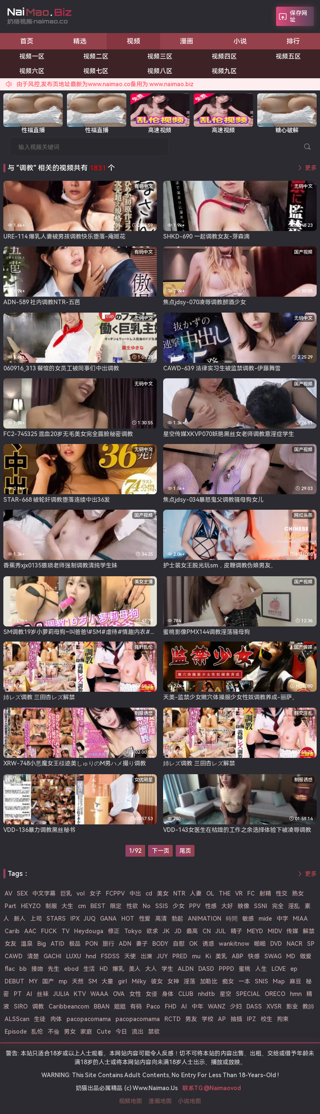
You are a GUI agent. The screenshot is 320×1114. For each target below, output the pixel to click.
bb (23, 968)
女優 (151, 994)
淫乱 (294, 906)
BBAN (102, 1006)
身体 (168, 994)
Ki (208, 956)
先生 (53, 968)
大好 (227, 906)
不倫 (53, 1031)
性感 (211, 906)
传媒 (292, 931)
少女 (178, 906)
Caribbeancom (69, 1006)
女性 (135, 994)
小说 (240, 41)
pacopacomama (89, 1019)
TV (65, 931)
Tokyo (133, 931)
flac (10, 968)
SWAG (273, 956)
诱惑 (208, 943)
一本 (244, 981)
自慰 (178, 943)
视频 (133, 41)
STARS (56, 918)
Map (279, 981)
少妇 (236, 1006)
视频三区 (159, 56)
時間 (232, 918)
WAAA (99, 994)
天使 (130, 956)
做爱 (306, 956)
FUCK (49, 931)
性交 (281, 893)
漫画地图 (160, 1101)
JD (178, 931)
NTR (179, 893)
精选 (80, 41)
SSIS (161, 906)
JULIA (61, 994)
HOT (127, 918)
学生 (167, 968)
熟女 (298, 893)
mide (265, 918)
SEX (22, 893)
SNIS (261, 981)
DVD (276, 943)
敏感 (248, 918)
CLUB (185, 994)
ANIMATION (204, 918)
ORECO (275, 994)
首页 (26, 41)
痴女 (228, 981)
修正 (114, 931)
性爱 (145, 918)
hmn (296, 994)
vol (81, 893)
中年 (197, 1006)
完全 (278, 906)
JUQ (89, 918)
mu (196, 956)
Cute (104, 1031)
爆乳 (118, 968)
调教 (38, 1006)
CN (206, 931)
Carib (12, 931)
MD (290, 956)
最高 (192, 931)
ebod (71, 968)
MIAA (300, 918)
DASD (206, 968)
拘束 (283, 1019)
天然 (78, 981)
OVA (119, 994)
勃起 (177, 918)
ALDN (186, 968)
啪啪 (260, 943)
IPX (74, 918)
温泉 (27, 943)
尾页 (185, 850)
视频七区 (95, 71)
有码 (136, 1006)
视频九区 (224, 71)
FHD (171, 1006)
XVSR (274, 1006)
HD (104, 968)
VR (239, 893)
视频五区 (288, 56)
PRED (179, 956)
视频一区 (31, 56)
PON (91, 943)
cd (149, 893)
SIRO (21, 1006)
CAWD (14, 956)
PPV (194, 906)
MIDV (275, 931)
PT (18, 994)
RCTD (172, 1019)
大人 (151, 968)
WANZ (216, 1006)
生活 (89, 968)
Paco (153, 1006)
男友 (191, 1019)
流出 (137, 1031)
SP (311, 943)
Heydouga (88, 931)
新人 (20, 918)
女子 (95, 893)
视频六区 (31, 71)
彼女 (157, 981)
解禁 (309, 931)
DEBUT (14, 981)
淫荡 (189, 981)
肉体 (56, 1019)
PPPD (226, 968)
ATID (57, 943)
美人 (135, 968)
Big (41, 943)
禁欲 (154, 1031)
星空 (225, 994)
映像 (243, 906)
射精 (265, 893)
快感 (254, 956)
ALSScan (17, 1019)
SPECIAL (248, 994)
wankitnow (234, 943)
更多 (311, 167)
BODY (160, 943)
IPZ (251, 1019)
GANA (108, 918)
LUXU (73, 956)
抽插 (236, 1019)
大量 (107, 981)
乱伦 (37, 1031)
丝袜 (43, 994)
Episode (16, 1031)
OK (193, 943)
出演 (146, 956)
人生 (261, 968)
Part (10, 906)
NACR (294, 943)
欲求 (152, 931)
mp (63, 981)
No (147, 906)
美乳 (221, 956)
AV (8, 893)
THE (224, 893)
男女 (70, 1031)
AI (184, 1006)
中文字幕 (44, 893)
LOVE (278, 968)
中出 (135, 893)
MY (33, 981)
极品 (75, 943)
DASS (254, 1006)
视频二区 (95, 56)
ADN (125, 943)
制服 (51, 906)
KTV (80, 994)
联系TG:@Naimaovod (211, 1088)
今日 (121, 1031)
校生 (266, 1019)
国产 (48, 981)
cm (82, 906)
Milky (139, 981)
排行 (293, 41)
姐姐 (119, 1006)
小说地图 (189, 1101)
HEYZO (31, 906)
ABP (237, 956)
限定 (116, 906)
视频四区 (224, 56)
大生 (67, 906)
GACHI (52, 956)
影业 (292, 1006)
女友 (10, 943)
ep (293, 968)
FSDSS (110, 956)
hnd (91, 956)
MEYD (255, 931)
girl (122, 981)
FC (251, 893)
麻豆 (295, 981)
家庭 (86, 1031)
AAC (30, 931)
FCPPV (115, 893)
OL (210, 893)
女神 (173, 981)
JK (166, 931)
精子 (236, 931)
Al (29, 994)
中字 (282, 918)
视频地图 (130, 1101)
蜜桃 (245, 968)
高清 (161, 918)
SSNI (260, 906)
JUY (162, 956)
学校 (207, 1019)
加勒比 (209, 981)
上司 (36, 918)
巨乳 (66, 893)
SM (92, 981)
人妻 (196, 893)
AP (222, 1019)
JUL (220, 931)
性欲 (132, 906)
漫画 (186, 41)
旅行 (108, 943)
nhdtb (206, 994)
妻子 (142, 943)
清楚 (33, 956)
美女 (163, 893)
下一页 (160, 850)
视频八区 (159, 71)
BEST (97, 906)
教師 (308, 1006)
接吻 (37, 968)
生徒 (40, 1019)
